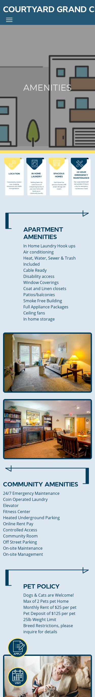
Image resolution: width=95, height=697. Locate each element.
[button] (17, 648)
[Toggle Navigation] (9, 20)
